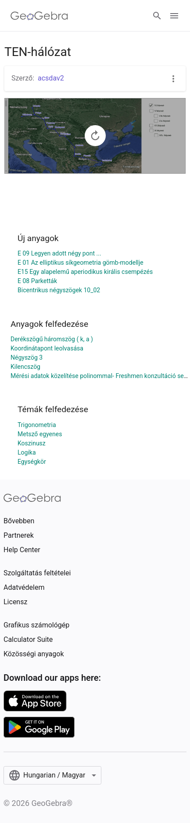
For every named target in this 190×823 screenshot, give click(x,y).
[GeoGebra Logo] (39, 15)
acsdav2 (51, 78)
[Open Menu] (174, 16)
